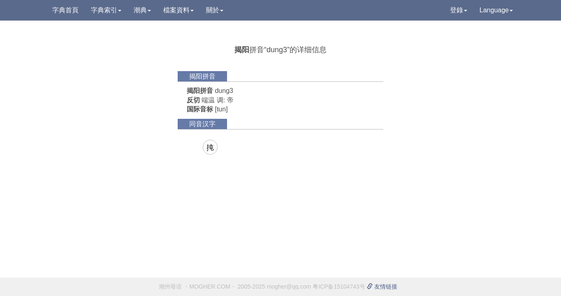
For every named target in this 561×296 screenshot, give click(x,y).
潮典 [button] (142, 10)
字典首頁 (65, 10)
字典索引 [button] (106, 10)
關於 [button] (214, 10)
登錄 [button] (458, 10)
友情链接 (382, 286)
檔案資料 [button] (178, 10)
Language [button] (496, 10)
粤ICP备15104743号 (339, 286)
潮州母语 (170, 286)
